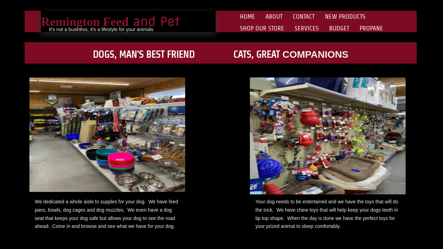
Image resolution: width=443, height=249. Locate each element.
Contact (304, 16)
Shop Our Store (262, 28)
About (273, 16)
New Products (345, 16)
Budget (339, 28)
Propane (371, 28)
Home (247, 16)
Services (307, 28)
